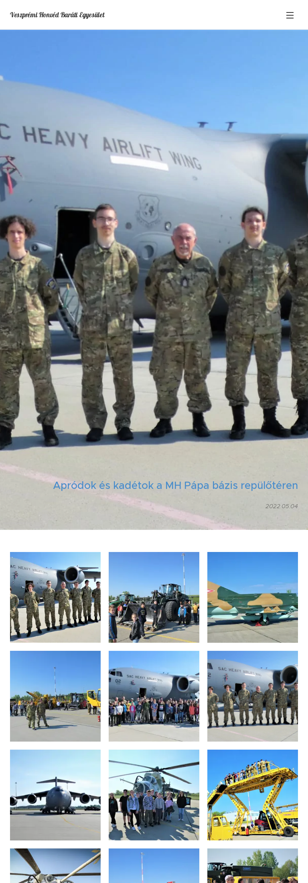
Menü (290, 15)
